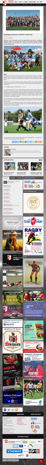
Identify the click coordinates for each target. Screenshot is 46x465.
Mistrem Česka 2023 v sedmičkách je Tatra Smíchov (22, 174)
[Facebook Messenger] (15, 142)
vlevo (9, 4)
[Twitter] (18, 142)
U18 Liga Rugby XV (11, 205)
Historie (19, 178)
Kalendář (12, 178)
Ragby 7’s (16, 2)
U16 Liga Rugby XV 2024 (7, 208)
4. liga (4, 201)
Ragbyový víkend (25, 4)
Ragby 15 (21, 2)
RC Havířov (26, 2)
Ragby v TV (32, 4)
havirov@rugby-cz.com (10, 426)
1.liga (4, 190)
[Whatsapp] (23, 142)
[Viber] (26, 142)
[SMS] (33, 142)
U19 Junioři (17, 205)
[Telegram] (31, 142)
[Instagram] (20, 142)
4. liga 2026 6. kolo (6, 200)
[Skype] (28, 142)
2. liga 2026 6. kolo (6, 193)
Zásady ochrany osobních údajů (8, 432)
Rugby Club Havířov (9, 460)
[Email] (36, 142)
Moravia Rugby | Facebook (21, 424)
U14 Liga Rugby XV (11, 213)
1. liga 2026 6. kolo (6, 189)
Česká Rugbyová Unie (21, 418)
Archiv (41, 2)
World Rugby (19, 422)
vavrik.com (16, 460)
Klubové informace (32, 2)
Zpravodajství (11, 2)
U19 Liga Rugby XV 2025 (7, 204)
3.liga (4, 197)
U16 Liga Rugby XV (11, 209)
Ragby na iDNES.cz (20, 423)
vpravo (42, 4)
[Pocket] (38, 142)
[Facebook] (13, 142)
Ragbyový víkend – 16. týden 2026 (14, 181)
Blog (38, 2)
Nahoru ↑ (41, 462)
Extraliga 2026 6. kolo (7, 185)
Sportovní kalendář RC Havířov (15, 4)
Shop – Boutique (38, 4)
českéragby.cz (19, 419)
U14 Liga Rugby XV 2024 (7, 212)
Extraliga (4, 186)
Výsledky (6, 178)
